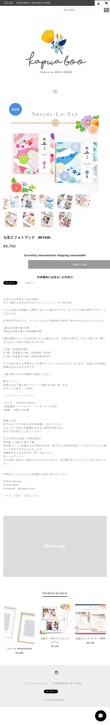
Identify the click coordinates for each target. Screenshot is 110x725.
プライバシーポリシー (36, 683)
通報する (30, 283)
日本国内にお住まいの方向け (55, 277)
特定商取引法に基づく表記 (67, 683)
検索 (106, 10)
